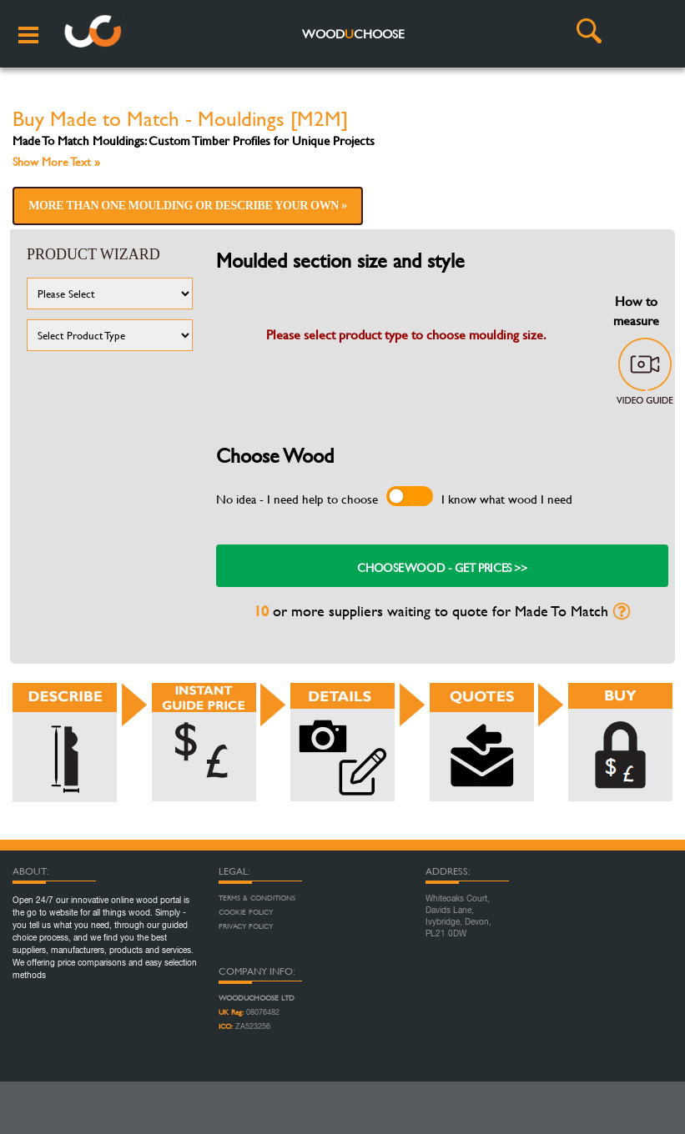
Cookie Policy (246, 912)
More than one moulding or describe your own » (187, 205)
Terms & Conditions (257, 898)
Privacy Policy (246, 926)
